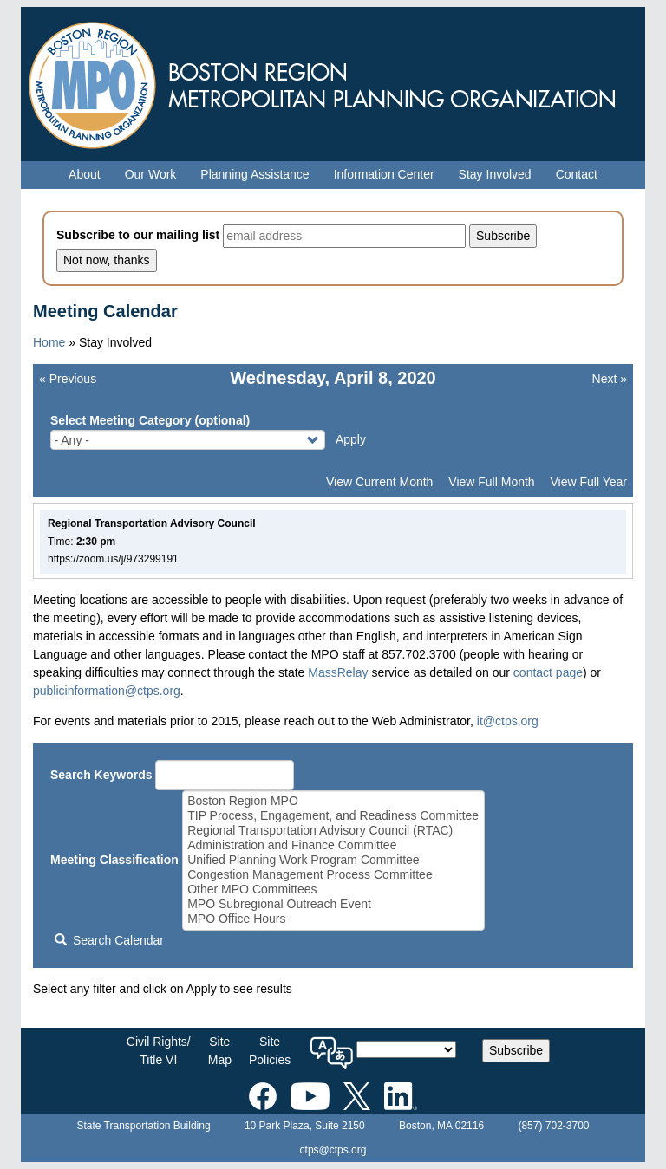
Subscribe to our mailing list (137, 235)
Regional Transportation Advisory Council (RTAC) (333, 830)
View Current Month (379, 482)
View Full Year (589, 482)
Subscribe (516, 1050)
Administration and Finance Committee (333, 845)
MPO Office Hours (333, 919)
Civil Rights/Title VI (159, 1051)
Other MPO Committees (333, 889)
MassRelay (338, 672)
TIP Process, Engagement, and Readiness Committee (333, 816)
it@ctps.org (508, 721)
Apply (351, 439)
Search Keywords (101, 775)
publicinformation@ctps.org (106, 691)
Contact (576, 174)
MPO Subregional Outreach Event (333, 904)
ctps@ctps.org (333, 1150)
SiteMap (220, 1051)
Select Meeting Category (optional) (150, 420)
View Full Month (491, 482)
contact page (548, 672)
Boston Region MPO (333, 801)
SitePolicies (270, 1051)
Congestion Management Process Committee (333, 874)
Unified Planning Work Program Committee (333, 860)
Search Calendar (109, 940)
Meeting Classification (114, 860)
